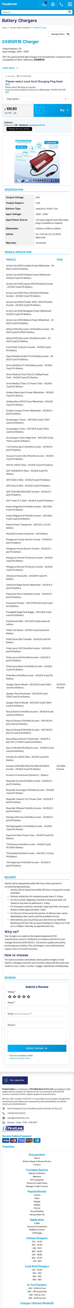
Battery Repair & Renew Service (37, 1161)
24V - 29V (37, 1273)
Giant (37, 1198)
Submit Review (37, 1048)
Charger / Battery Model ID (37, 1303)
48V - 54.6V (37, 1251)
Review (11, 1024)
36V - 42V (37, 1248)
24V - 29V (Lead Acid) (37, 1291)
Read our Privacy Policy (20, 1058)
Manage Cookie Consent (37, 1186)
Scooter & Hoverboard (37, 1226)
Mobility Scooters (37, 1229)
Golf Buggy (37, 1233)
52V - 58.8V (37, 1254)
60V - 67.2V (37, 1258)
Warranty (37, 1176)
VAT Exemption (37, 1180)
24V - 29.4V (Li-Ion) (37, 1288)
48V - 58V (37, 1279)
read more (11, 68)
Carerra (37, 1195)
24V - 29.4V (37, 1245)
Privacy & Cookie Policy (37, 1183)
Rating (11, 991)
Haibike (37, 1204)
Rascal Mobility (37, 1211)
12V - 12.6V (37, 1241)
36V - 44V (37, 1276)
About (37, 1158)
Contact (37, 1164)
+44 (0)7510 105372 (16, 1113)
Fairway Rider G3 (37, 1214)
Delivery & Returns (37, 1173)
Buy (64, 110)
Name (11, 1002)
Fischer (37, 1208)
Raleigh (37, 1201)
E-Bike (37, 1223)
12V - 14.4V (37, 1270)
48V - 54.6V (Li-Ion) (37, 1298)
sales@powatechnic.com (18, 1118)
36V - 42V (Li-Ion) (37, 1295)
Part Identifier (14, 1080)
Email (19, 1013)
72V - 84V (37, 1261)
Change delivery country (19, 129)
